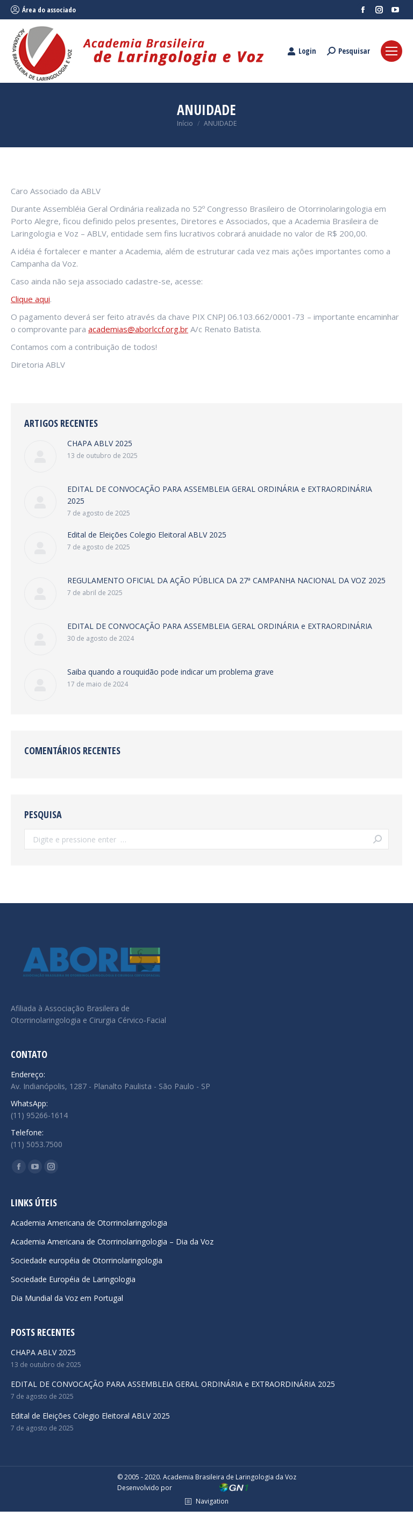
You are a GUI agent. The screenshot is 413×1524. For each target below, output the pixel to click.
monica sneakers (173, 1517)
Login (301, 51)
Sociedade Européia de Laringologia (73, 1279)
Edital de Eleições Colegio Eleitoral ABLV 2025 (146, 535)
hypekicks (221, 1517)
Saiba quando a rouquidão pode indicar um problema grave (170, 672)
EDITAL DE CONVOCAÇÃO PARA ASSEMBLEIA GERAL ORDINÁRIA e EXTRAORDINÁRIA (219, 626)
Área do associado (43, 10)
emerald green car (271, 1517)
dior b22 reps (327, 1517)
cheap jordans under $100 (100, 1517)
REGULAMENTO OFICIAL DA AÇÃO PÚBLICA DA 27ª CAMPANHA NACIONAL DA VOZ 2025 (226, 580)
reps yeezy (38, 1517)
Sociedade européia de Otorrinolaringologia (86, 1260)
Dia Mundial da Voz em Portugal (67, 1298)
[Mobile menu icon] (391, 51)
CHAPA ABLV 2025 (99, 443)
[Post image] (40, 456)
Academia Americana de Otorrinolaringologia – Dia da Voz (112, 1241)
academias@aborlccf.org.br (138, 329)
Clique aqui (30, 299)
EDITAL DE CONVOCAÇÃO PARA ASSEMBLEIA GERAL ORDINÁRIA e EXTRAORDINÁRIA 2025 (219, 495)
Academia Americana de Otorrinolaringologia (89, 1223)
